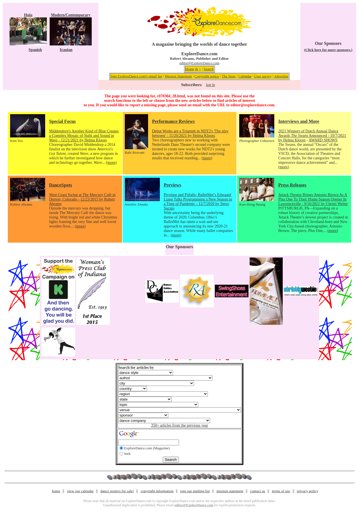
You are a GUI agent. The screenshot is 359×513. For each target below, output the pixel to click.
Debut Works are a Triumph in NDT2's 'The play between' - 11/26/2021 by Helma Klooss (190, 133)
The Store (229, 76)
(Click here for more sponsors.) (328, 50)
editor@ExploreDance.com (199, 63)
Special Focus (62, 121)
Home (189, 69)
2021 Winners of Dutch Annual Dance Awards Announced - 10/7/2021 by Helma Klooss (312, 135)
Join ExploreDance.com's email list (136, 76)
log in (210, 85)
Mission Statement (178, 76)
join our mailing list (195, 491)
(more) (111, 162)
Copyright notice (206, 76)
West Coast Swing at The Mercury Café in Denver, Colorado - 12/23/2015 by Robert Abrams (82, 199)
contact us (257, 491)
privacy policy (307, 491)
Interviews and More (298, 121)
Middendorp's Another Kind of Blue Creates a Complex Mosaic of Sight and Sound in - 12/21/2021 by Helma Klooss (84, 135)
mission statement (230, 491)
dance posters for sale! (117, 491)
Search (208, 69)
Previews (172, 185)
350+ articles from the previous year (179, 425)
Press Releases (292, 185)
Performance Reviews (173, 121)
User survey (262, 76)
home (56, 491)
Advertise (281, 76)
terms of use (281, 491)
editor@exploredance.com (252, 105)
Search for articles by (136, 367)
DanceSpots (60, 185)
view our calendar (80, 491)
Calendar (245, 76)
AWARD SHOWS (323, 140)
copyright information (157, 491)
